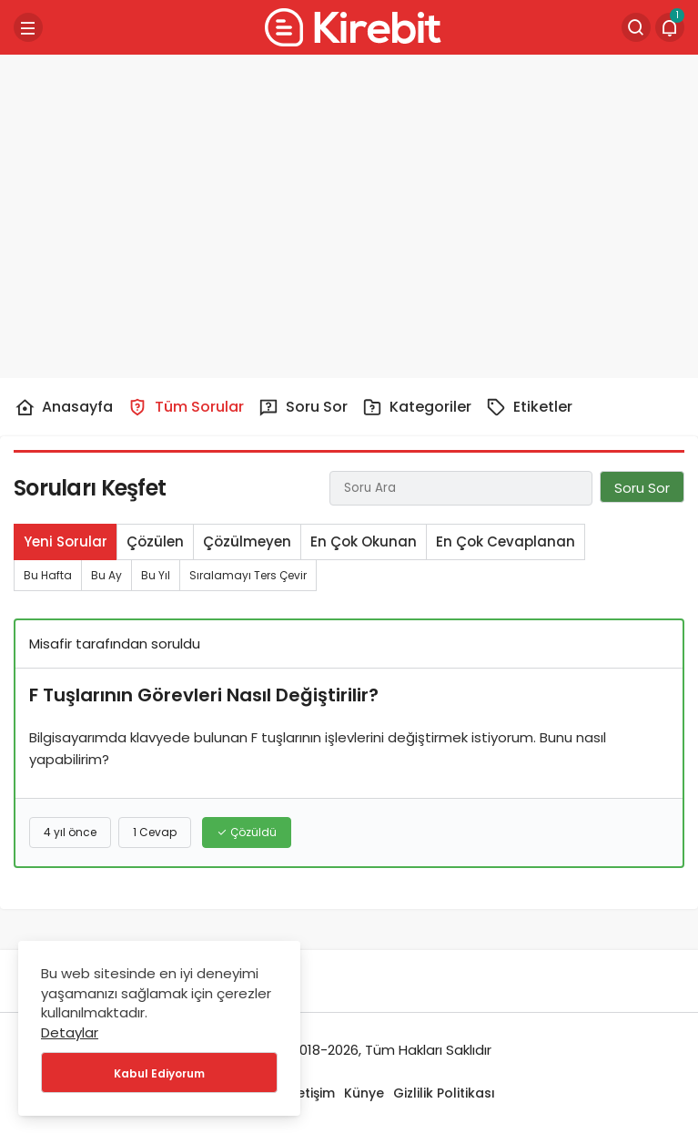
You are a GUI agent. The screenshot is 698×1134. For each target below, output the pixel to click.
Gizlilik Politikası (444, 1093)
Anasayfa (64, 407)
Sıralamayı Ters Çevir (248, 575)
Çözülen (155, 541)
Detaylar (69, 1032)
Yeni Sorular (65, 541)
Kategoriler (416, 406)
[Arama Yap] (636, 27)
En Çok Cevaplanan (505, 541)
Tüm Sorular (185, 406)
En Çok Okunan (363, 541)
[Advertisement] (349, 209)
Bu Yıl (155, 575)
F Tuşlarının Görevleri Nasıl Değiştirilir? (204, 695)
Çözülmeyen (247, 541)
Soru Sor (303, 406)
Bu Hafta (48, 575)
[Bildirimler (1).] (669, 27)
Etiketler (529, 406)
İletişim (312, 1093)
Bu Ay (106, 575)
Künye (364, 1093)
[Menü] (28, 27)
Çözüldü (247, 832)
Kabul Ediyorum (159, 1073)
